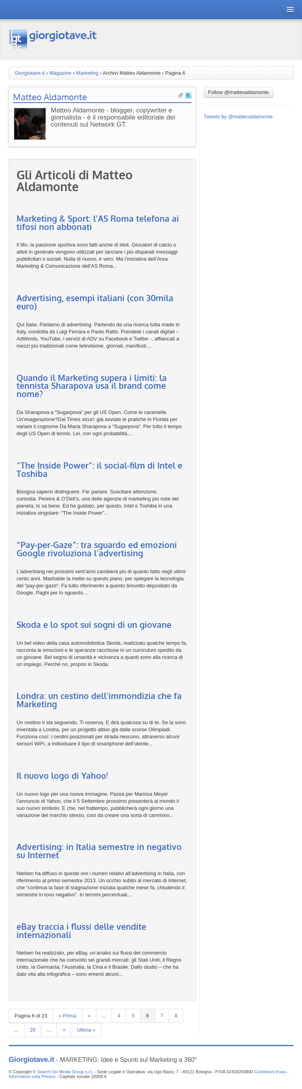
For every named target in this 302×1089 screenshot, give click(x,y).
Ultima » (86, 1030)
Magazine (60, 73)
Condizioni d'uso (269, 1071)
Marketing (87, 73)
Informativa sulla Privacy (32, 1076)
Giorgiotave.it (30, 73)
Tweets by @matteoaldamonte (238, 117)
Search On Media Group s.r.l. (65, 1071)
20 (32, 1030)
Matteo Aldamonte (50, 96)
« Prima (67, 1016)
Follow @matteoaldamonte (238, 92)
